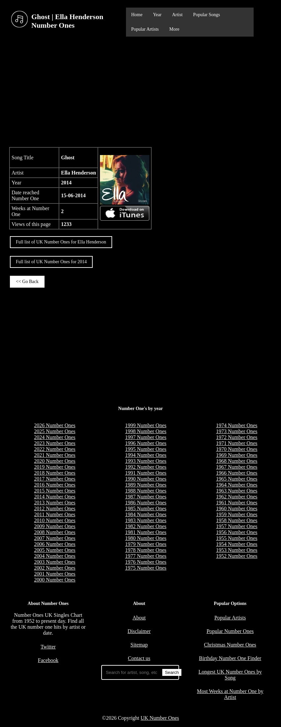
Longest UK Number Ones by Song (230, 674)
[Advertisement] (140, 91)
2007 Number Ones (54, 538)
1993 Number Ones (145, 461)
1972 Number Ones (236, 437)
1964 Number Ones (236, 485)
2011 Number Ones (55, 514)
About (139, 617)
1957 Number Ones (236, 526)
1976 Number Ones (145, 562)
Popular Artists (145, 29)
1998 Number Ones (145, 431)
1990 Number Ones (145, 479)
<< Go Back (27, 281)
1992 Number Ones (145, 467)
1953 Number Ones (236, 550)
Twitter (48, 646)
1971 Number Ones (236, 443)
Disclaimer (139, 631)
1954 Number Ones (236, 544)
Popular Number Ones (230, 631)
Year (157, 14)
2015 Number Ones (54, 490)
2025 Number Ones (54, 431)
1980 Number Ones (145, 538)
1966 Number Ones (236, 473)
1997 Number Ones (145, 437)
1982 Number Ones (145, 526)
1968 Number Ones (236, 461)
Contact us (139, 658)
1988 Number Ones (145, 490)
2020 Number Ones (54, 461)
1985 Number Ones (145, 508)
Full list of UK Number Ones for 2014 (51, 261)
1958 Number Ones (236, 520)
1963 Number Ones (236, 490)
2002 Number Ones (54, 568)
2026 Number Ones (54, 425)
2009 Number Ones (54, 526)
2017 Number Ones (54, 479)
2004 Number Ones (54, 556)
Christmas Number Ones (230, 645)
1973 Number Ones (236, 431)
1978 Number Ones (145, 550)
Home (136, 14)
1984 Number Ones (145, 514)
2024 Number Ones (54, 437)
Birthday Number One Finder (230, 658)
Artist (177, 14)
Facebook (48, 660)
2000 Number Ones (54, 580)
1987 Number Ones (145, 496)
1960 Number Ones (236, 508)
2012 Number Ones (54, 508)
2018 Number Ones (54, 473)
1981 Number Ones (145, 532)
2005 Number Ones (54, 550)
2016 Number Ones (54, 485)
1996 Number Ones (145, 443)
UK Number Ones (159, 718)
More (174, 29)
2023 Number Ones (54, 443)
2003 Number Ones (54, 562)
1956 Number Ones (236, 532)
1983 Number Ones (145, 520)
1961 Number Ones (236, 502)
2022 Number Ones (54, 449)
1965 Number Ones (236, 479)
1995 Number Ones (145, 449)
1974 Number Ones (236, 425)
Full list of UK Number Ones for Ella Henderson (61, 241)
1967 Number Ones (236, 467)
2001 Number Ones (54, 574)
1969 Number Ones (236, 455)
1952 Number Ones (236, 556)
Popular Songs (206, 14)
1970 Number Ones (236, 449)
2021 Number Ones (54, 455)
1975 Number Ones (145, 568)
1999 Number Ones (145, 425)
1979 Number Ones (145, 544)
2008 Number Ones (54, 532)
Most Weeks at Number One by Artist (230, 694)
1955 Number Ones (236, 538)
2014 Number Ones (54, 496)
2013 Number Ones (54, 502)
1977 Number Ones (145, 556)
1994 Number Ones (145, 455)
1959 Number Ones (236, 514)
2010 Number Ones (54, 520)
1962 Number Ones (236, 496)
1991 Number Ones (145, 473)
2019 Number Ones (54, 467)
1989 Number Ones (145, 485)
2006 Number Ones (54, 544)
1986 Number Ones (145, 502)
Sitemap (139, 645)
